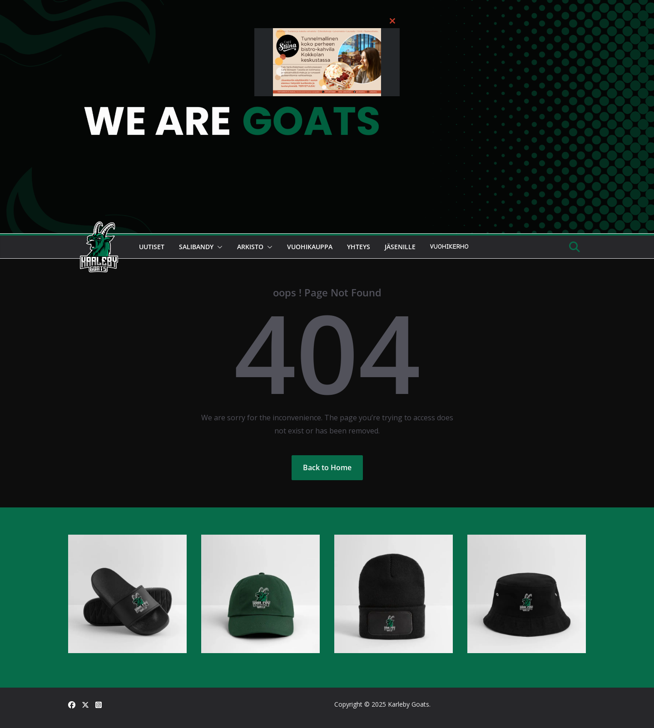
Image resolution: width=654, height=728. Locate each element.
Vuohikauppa (309, 246)
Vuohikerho (449, 247)
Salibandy (196, 246)
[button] (218, 247)
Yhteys (358, 246)
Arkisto (250, 246)
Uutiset (151, 246)
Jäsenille (400, 246)
